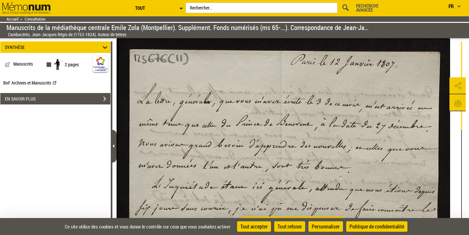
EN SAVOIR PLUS (57, 98)
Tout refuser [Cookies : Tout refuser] (289, 226)
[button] (457, 85)
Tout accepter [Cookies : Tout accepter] (254, 226)
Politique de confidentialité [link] (376, 226)
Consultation (35, 19)
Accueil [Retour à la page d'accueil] (13, 19)
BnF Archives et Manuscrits (29, 83)
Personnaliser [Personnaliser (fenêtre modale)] (326, 226)
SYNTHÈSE (57, 47)
